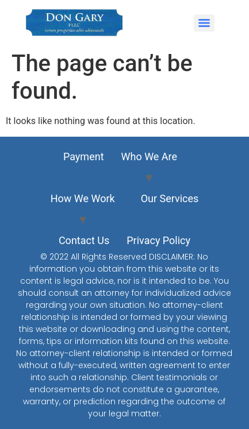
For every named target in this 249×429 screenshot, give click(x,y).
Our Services (170, 198)
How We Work (83, 198)
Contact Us (84, 240)
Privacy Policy (158, 240)
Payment (83, 156)
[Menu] (204, 23)
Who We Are (149, 156)
